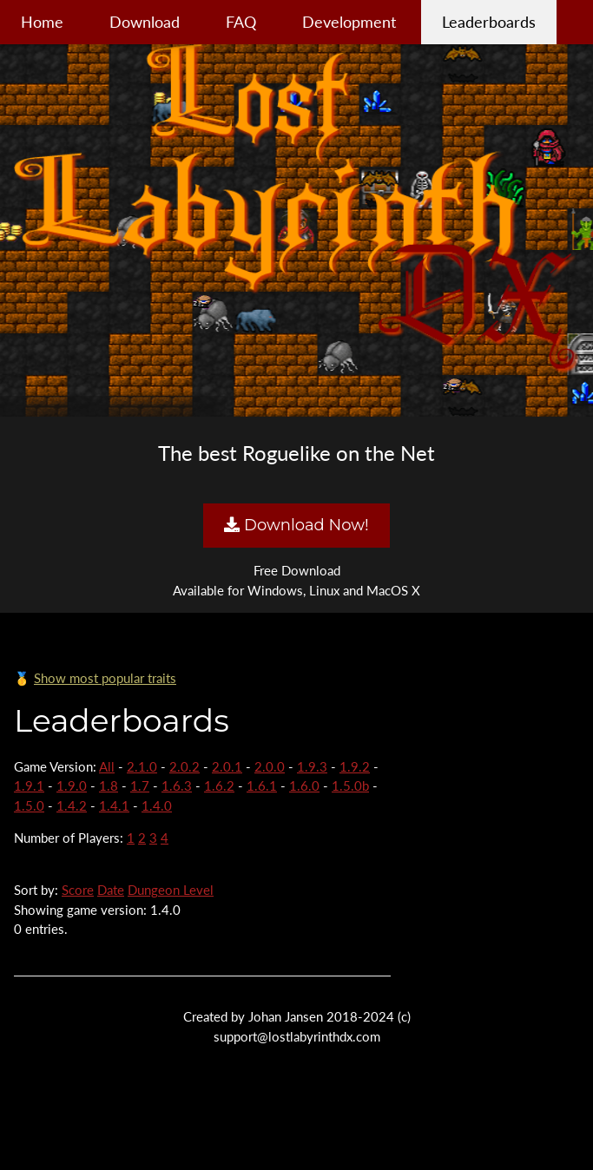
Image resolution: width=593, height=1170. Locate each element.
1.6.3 (176, 785)
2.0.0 (269, 766)
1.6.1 (262, 785)
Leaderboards (489, 21)
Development (349, 21)
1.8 (108, 785)
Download (144, 21)
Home (42, 21)
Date (110, 889)
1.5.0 (29, 805)
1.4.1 (114, 805)
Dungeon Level (171, 889)
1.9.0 (71, 785)
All (107, 766)
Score (78, 889)
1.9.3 (312, 766)
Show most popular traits (105, 678)
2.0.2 (184, 766)
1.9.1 (29, 785)
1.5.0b (350, 785)
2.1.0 (142, 766)
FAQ (241, 21)
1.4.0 (157, 805)
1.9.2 (354, 766)
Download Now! (296, 525)
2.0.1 (227, 766)
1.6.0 (304, 785)
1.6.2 (219, 785)
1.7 (139, 785)
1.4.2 (71, 805)
